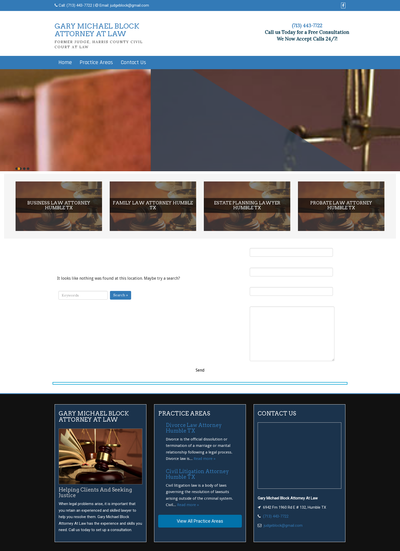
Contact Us (133, 62)
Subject (291, 288)
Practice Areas (96, 62)
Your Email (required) (291, 269)
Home (65, 62)
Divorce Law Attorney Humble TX (194, 428)
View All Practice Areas (200, 521)
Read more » (205, 458)
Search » (120, 295)
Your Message (292, 331)
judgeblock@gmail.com (129, 5)
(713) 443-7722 (79, 5)
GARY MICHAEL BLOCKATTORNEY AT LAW (97, 30)
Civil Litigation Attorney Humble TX (197, 474)
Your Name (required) (291, 249)
